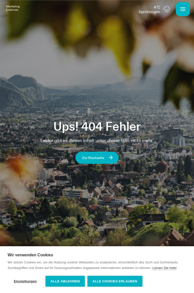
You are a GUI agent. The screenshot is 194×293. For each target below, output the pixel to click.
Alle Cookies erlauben (114, 281)
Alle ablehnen (65, 281)
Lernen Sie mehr (165, 268)
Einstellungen (25, 281)
